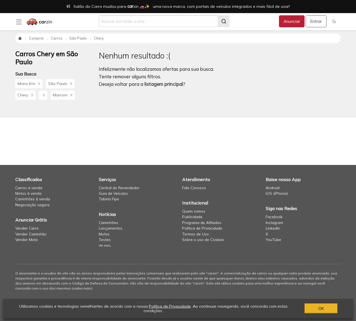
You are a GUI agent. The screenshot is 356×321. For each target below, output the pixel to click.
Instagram (274, 222)
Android (273, 187)
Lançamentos (110, 228)
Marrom (63, 95)
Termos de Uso (195, 234)
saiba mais (82, 288)
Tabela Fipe (109, 198)
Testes (105, 239)
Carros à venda (28, 187)
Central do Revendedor (119, 187)
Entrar (316, 21)
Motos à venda (28, 193)
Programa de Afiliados (201, 222)
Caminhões (108, 222)
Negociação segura (32, 204)
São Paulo (60, 83)
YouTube (273, 239)
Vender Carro (27, 228)
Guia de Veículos (113, 193)
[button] (334, 21)
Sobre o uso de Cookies (203, 239)
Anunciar (291, 21)
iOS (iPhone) (277, 193)
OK (321, 308)
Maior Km (29, 83)
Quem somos (193, 211)
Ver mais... (106, 245)
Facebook (274, 216)
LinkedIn (273, 228)
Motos (104, 234)
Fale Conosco (194, 187)
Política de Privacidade (202, 228)
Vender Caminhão (30, 234)
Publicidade (192, 216)
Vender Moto (26, 239)
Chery (25, 95)
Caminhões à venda (32, 198)
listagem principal (163, 84)
